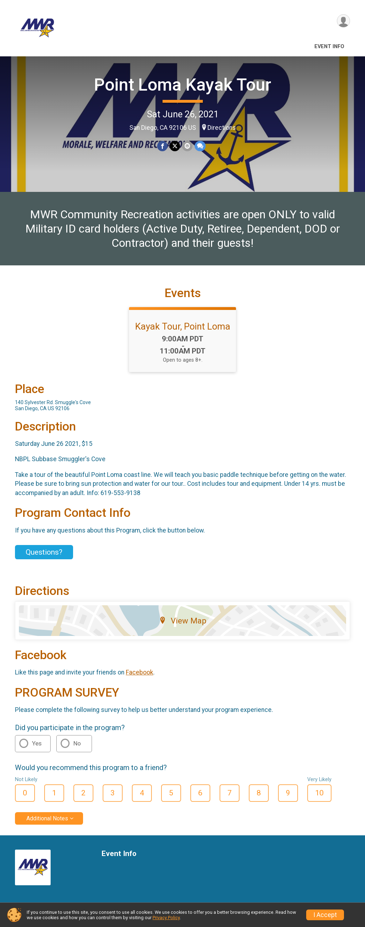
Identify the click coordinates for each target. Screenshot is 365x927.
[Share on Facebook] (162, 146)
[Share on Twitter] (175, 146)
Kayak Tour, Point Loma (182, 326)
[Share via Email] (187, 146)
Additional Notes (47, 818)
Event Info (329, 47)
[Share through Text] (200, 146)
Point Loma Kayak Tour (182, 85)
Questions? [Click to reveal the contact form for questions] (44, 552)
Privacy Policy (166, 917)
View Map (182, 620)
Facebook (139, 672)
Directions (221, 127)
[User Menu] (343, 20)
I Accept (325, 914)
